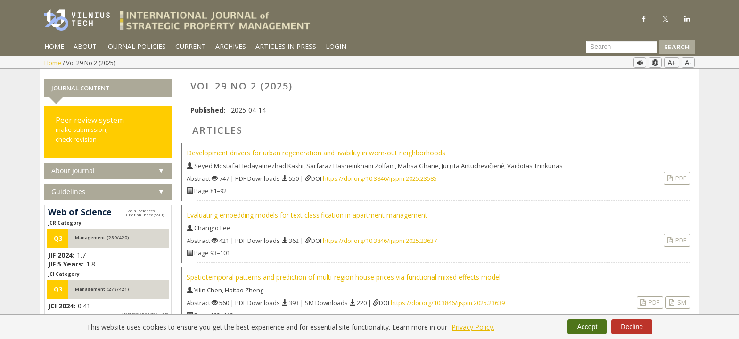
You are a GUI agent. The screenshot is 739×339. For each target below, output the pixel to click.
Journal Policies (136, 46)
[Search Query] (621, 47)
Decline (632, 327)
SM (681, 301)
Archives (230, 46)
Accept (587, 327)
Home (54, 46)
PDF (680, 176)
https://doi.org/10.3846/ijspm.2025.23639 (448, 301)
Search (677, 46)
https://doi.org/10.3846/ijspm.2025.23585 (380, 177)
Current (190, 46)
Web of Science (80, 211)
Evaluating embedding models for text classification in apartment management (307, 213)
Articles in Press (285, 46)
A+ (671, 62)
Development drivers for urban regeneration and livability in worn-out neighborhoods (316, 151)
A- (688, 62)
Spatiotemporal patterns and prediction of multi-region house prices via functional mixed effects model (344, 275)
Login (336, 46)
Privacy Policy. (473, 327)
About (85, 46)
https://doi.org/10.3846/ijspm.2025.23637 (380, 239)
